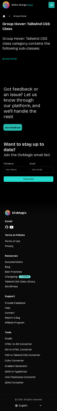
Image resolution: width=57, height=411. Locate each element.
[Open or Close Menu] (51, 5)
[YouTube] (11, 227)
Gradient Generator (16, 366)
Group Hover (20, 16)
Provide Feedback (15, 303)
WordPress (11, 286)
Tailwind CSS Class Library (20, 281)
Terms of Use (12, 241)
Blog (7, 266)
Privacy (9, 246)
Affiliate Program (14, 322)
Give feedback (13, 127)
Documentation (14, 262)
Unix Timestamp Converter (20, 377)
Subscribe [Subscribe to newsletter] (28, 179)
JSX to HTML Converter (18, 349)
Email (32, 163)
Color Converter (14, 360)
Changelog (11, 276)
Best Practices (13, 271)
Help (7, 307)
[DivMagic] (20, 5)
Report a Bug (12, 317)
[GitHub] (7, 227)
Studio (8, 338)
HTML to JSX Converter (18, 344)
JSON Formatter (14, 382)
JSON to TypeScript (16, 371)
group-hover (9, 58)
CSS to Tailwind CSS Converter (22, 355)
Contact (9, 312)
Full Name (9, 163)
